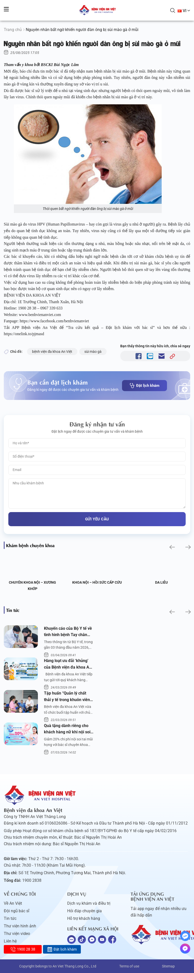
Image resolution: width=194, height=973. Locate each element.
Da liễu (161, 582)
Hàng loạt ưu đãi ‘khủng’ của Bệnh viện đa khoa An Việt (67, 664)
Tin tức (10, 918)
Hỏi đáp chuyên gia (84, 910)
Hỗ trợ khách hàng (83, 918)
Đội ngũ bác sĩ (16, 910)
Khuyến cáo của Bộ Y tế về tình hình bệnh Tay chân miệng (68, 632)
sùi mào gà (93, 352)
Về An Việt (13, 903)
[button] (171, 547)
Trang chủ (13, 29)
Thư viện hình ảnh (20, 926)
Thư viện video (17, 933)
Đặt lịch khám (144, 385)
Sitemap (168, 966)
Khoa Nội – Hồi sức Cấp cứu (97, 582)
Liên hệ (10, 941)
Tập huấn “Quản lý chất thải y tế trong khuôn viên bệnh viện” (67, 697)
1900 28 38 (23, 949)
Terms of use (129, 966)
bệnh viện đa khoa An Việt (52, 352)
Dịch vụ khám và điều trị (88, 903)
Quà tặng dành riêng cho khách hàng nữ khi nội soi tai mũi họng (67, 729)
